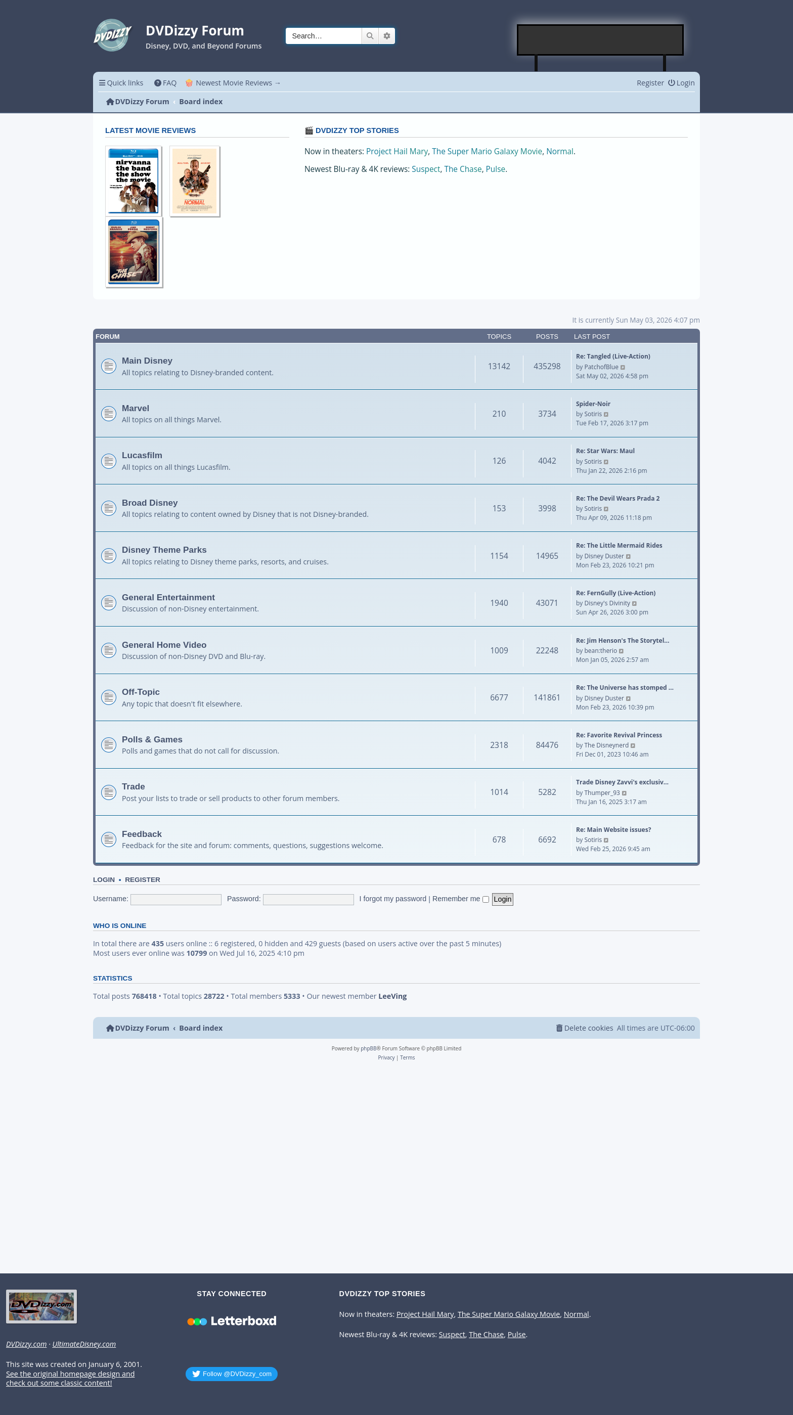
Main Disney (147, 361)
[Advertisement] (601, 40)
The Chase (462, 169)
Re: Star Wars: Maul (605, 451)
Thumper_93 (602, 792)
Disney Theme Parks (164, 550)
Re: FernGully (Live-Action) (615, 593)
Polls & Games (152, 739)
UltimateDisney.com (84, 1344)
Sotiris (593, 414)
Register (142, 879)
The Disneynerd (606, 745)
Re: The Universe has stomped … (625, 687)
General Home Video (164, 645)
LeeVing (392, 996)
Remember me (460, 899)
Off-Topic (141, 692)
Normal (560, 151)
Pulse (496, 169)
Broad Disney (150, 503)
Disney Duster (604, 556)
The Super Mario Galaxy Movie (487, 151)
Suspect (426, 169)
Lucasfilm (142, 455)
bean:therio (600, 650)
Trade (133, 786)
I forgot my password (393, 899)
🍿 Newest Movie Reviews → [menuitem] (233, 82)
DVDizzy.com (26, 1344)
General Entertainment (168, 597)
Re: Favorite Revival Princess (619, 735)
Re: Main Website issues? (613, 829)
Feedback (142, 834)
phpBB (368, 1048)
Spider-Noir (593, 404)
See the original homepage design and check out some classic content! (70, 1378)
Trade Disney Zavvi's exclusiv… (622, 782)
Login (104, 879)
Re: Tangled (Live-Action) (613, 356)
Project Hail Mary (397, 151)
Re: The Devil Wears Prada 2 (617, 498)
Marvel (135, 408)
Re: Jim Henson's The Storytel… (623, 640)
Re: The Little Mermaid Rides (619, 545)
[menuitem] (165, 83)
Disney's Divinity (607, 603)
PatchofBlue (601, 367)
